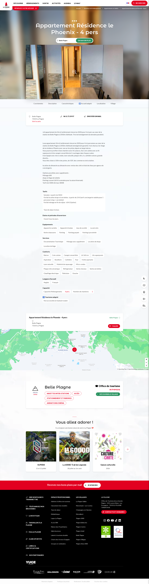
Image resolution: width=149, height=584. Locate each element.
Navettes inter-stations (58, 393)
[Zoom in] (146, 359)
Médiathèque (55, 514)
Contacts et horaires (114, 512)
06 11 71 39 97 (67, 116)
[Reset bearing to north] (146, 365)
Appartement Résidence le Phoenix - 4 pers (134, 8)
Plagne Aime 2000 (82, 544)
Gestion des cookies (101, 581)
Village (113, 103)
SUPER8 (41, 465)
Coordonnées (38, 103)
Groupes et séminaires (58, 544)
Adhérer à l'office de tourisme (60, 501)
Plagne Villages (81, 539)
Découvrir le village (109, 394)
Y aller (115, 326)
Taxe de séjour (55, 510)
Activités (56, 3)
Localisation (101, 103)
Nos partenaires (35, 555)
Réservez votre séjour (25, 8)
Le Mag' (77, 3)
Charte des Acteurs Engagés (60, 539)
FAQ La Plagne (33, 532)
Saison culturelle (108, 465)
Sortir (46, 3)
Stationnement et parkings (59, 398)
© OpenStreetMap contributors (135, 369)
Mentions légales (47, 581)
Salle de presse (56, 531)
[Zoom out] (146, 362)
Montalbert (79, 514)
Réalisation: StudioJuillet (82, 581)
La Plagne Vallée (81, 501)
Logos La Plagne (56, 518)
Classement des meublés (59, 506)
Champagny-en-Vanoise (83, 510)
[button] (127, 449)
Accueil (79, 8)
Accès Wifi (54, 522)
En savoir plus (84, 40)
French (128, 3)
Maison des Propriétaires (59, 527)
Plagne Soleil (80, 531)
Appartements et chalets (112, 8)
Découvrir (18, 3)
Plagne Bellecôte (81, 522)
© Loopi (146, 369)
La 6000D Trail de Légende (74, 465)
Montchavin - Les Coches (84, 506)
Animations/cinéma (55, 403)
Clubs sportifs (34, 539)
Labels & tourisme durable (59, 535)
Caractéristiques (68, 103)
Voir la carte (36, 121)
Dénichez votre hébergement (93, 8)
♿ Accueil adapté (85, 103)
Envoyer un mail (92, 116)
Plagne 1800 (80, 518)
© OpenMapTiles (122, 369)
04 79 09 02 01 (114, 390)
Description (52, 103)
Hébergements (32, 3)
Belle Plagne (115, 317)
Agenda (67, 3)
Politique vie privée (63, 581)
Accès (76, 393)
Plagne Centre (80, 527)
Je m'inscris (93, 485)
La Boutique (33, 516)
